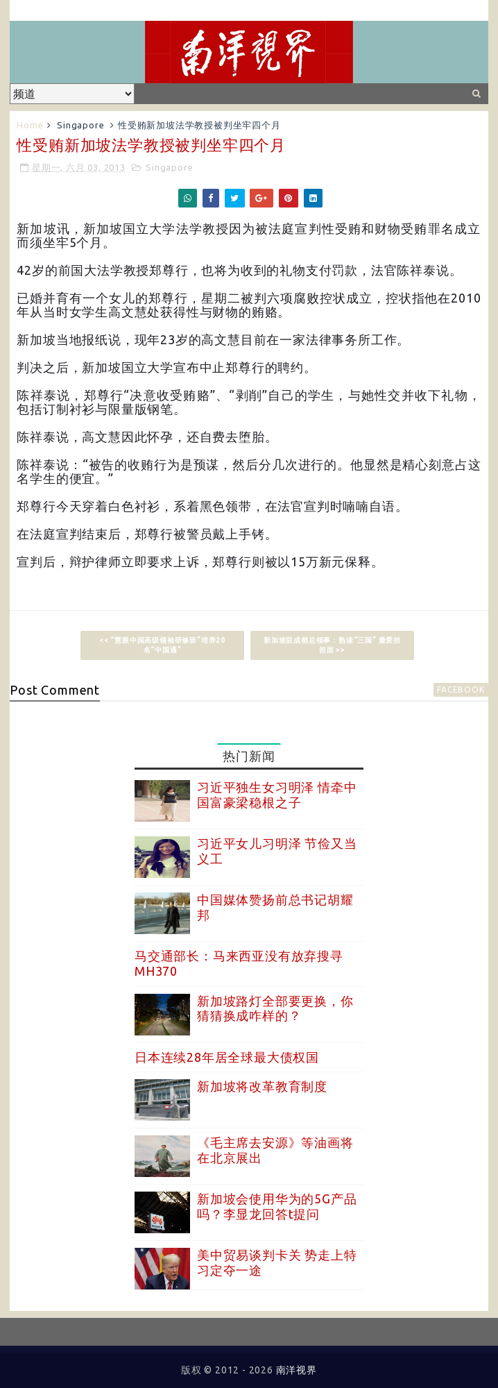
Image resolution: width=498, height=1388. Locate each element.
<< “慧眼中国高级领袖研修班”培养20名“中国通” (162, 645)
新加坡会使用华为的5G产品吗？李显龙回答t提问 (277, 1206)
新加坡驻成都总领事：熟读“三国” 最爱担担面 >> (332, 645)
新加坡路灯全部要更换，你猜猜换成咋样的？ (275, 1008)
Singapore (80, 125)
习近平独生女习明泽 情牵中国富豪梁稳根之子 (277, 794)
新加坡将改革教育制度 (262, 1086)
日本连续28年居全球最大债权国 (227, 1057)
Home (30, 125)
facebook (460, 689)
